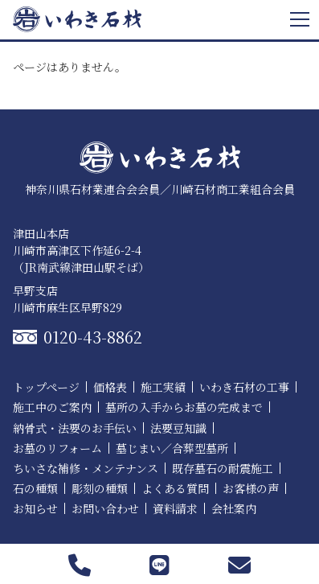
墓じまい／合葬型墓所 (172, 448)
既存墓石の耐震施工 (222, 468)
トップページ (46, 387)
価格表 (110, 387)
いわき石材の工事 (244, 387)
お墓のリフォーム (57, 448)
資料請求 (175, 508)
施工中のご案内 (52, 407)
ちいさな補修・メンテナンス (85, 468)
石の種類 (35, 488)
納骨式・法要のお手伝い (75, 428)
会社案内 (233, 508)
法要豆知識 (178, 428)
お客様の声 (251, 488)
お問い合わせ (105, 508)
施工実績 (163, 387)
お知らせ (35, 508)
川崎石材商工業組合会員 (233, 189)
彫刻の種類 (100, 488)
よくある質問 (175, 488)
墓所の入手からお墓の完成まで (184, 407)
